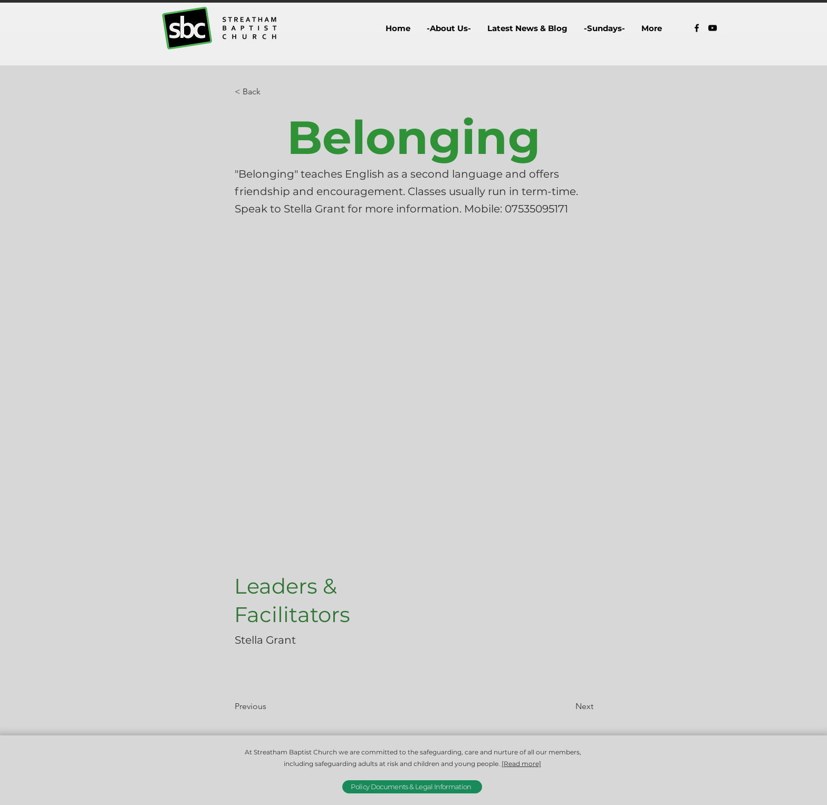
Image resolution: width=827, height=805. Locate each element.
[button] (448, 28)
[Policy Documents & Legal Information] (412, 786)
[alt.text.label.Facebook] (696, 28)
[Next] (567, 706)
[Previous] (269, 706)
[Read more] (521, 764)
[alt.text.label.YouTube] (712, 28)
